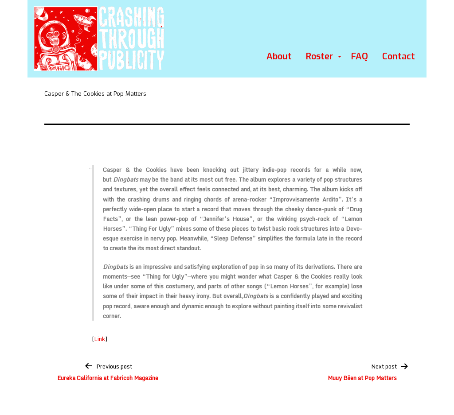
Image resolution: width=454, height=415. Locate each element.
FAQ (359, 56)
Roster (319, 56)
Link (99, 339)
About (279, 56)
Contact (398, 56)
